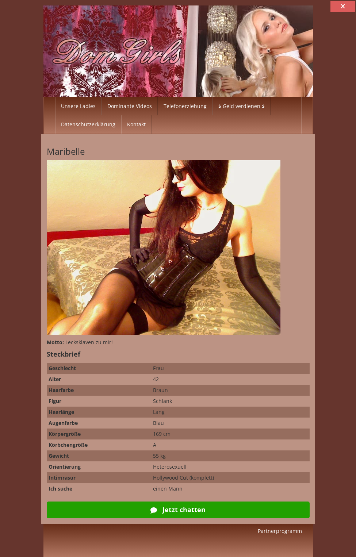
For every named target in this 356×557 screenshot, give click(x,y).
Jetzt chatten (178, 509)
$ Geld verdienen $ (241, 106)
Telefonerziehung (185, 106)
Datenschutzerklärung (88, 124)
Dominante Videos (129, 106)
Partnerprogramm (280, 530)
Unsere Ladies (78, 106)
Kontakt (136, 124)
